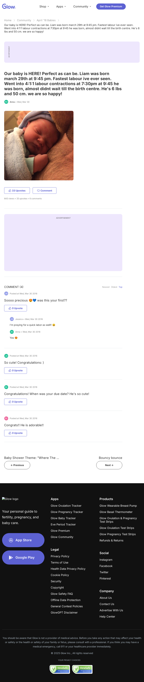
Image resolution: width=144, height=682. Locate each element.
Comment (44, 190)
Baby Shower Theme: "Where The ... (31, 458)
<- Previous (17, 465)
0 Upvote (16, 308)
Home (7, 20)
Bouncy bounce (110, 458)
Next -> (109, 465)
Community (24, 20)
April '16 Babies (46, 20)
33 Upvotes (17, 190)
